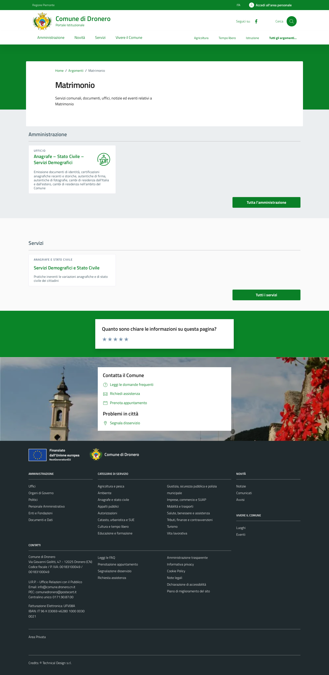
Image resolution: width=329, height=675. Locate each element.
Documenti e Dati (41, 519)
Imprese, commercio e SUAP (186, 499)
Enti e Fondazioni (40, 513)
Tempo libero (227, 37)
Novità (79, 37)
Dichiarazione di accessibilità (186, 584)
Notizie (241, 486)
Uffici (32, 486)
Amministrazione (50, 37)
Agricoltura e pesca (111, 486)
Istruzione (252, 37)
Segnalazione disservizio (114, 570)
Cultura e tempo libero (113, 526)
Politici (33, 499)
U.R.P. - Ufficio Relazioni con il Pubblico (55, 581)
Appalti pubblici (108, 506)
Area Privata (37, 636)
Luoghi (240, 527)
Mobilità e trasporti (180, 506)
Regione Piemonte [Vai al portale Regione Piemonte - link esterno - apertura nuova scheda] (43, 5)
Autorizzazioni (107, 513)
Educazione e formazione (115, 533)
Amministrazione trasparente (187, 557)
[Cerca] (292, 21)
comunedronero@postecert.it (56, 591)
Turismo (172, 526)
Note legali (174, 577)
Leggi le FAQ (106, 557)
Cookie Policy (176, 570)
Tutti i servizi (266, 295)
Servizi (100, 37)
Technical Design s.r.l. (57, 662)
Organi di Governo (41, 492)
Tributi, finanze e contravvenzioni (190, 519)
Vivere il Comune (129, 37)
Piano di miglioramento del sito (188, 591)
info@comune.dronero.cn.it (56, 586)
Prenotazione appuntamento (118, 564)
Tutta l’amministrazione (266, 202)
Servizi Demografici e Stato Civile (66, 267)
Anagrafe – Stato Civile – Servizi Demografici (59, 159)
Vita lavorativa (177, 533)
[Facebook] (254, 21)
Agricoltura (201, 37)
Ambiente (104, 492)
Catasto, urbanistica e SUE (116, 519)
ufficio (40, 150)
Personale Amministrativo (47, 506)
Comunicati (244, 492)
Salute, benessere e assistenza (188, 513)
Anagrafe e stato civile (53, 259)
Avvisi (240, 499)
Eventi (240, 534)
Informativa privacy (180, 564)
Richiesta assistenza (112, 577)
